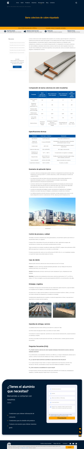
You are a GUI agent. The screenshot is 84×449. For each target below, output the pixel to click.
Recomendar (41, 3)
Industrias (34, 3)
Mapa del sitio (57, 444)
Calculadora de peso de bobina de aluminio (17, 50)
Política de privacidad (45, 444)
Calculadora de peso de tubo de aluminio (17, 47)
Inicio (17, 3)
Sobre (22, 3)
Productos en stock (41, 28)
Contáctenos (17, 67)
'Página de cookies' (25, 448)
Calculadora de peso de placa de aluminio (17, 42)
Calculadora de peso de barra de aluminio (17, 45)
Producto (27, 3)
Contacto (52, 3)
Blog (47, 3)
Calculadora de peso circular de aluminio (17, 52)
